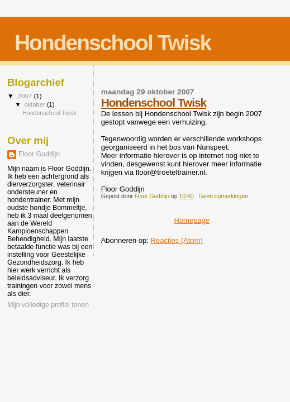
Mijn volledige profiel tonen (48, 305)
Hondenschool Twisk (153, 102)
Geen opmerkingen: (225, 196)
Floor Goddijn (39, 154)
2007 (25, 95)
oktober (36, 104)
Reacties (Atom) (177, 240)
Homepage (192, 220)
